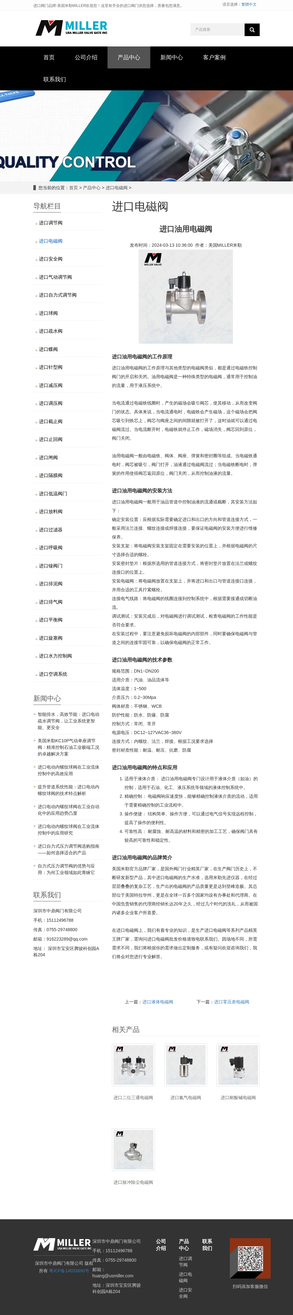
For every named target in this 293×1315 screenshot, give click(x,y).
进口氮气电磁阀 (185, 1097)
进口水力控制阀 (55, 655)
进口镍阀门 (51, 565)
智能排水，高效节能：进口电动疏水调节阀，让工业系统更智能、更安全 (68, 721)
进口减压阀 (51, 385)
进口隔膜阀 (51, 475)
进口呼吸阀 (51, 547)
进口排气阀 (51, 601)
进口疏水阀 (51, 331)
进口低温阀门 (53, 493)
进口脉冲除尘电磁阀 (133, 1182)
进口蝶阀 (48, 349)
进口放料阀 (51, 511)
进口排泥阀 (51, 583)
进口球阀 (48, 313)
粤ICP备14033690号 (69, 1270)
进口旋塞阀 (51, 638)
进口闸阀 (48, 457)
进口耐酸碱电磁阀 (238, 1097)
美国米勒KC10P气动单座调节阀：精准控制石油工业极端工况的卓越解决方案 (68, 747)
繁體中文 (249, 4)
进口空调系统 (53, 674)
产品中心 (92, 187)
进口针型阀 (51, 367)
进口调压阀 (51, 403)
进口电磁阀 (117, 187)
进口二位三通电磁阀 (133, 1097)
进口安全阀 (51, 258)
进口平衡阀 (51, 619)
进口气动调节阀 (55, 277)
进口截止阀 (51, 421)
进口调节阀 (51, 222)
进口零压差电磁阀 (231, 1001)
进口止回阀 (51, 439)
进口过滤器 (51, 529)
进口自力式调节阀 (58, 295)
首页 (73, 187)
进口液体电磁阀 (157, 1001)
